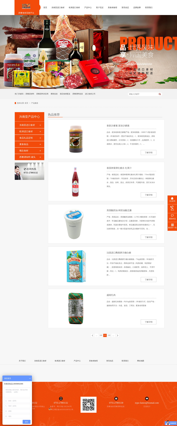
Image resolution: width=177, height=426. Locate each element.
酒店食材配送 (65, 94)
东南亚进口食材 (27, 125)
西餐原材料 (30, 94)
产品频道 (34, 103)
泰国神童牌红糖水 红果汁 (119, 168)
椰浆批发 (54, 94)
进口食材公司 (90, 94)
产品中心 (77, 361)
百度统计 (146, 406)
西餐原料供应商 (42, 94)
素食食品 (23, 144)
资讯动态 (109, 361)
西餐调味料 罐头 (27, 157)
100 (101, 335)
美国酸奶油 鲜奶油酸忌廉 (119, 210)
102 (109, 335)
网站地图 (140, 361)
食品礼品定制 (26, 138)
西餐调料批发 (78, 94)
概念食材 (23, 150)
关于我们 (22, 361)
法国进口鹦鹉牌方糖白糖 (119, 252)
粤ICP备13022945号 (64, 406)
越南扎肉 (111, 295)
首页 (27, 103)
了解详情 (149, 153)
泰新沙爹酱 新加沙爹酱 (118, 125)
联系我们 (125, 361)
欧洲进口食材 (26, 131)
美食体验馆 (93, 361)
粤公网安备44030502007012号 (60, 409)
